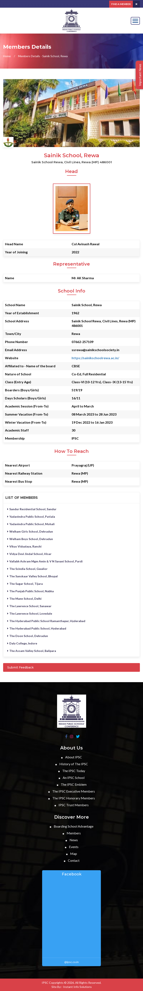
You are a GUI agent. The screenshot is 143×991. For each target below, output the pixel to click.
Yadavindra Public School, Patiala (31, 516)
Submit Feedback (20, 667)
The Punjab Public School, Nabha (30, 591)
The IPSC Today (71, 771)
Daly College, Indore (22, 643)
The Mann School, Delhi (24, 598)
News (71, 840)
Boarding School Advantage (71, 826)
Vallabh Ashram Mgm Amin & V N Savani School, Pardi (45, 561)
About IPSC (71, 757)
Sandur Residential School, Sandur (31, 509)
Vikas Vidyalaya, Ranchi (24, 546)
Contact (71, 860)
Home (7, 56)
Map (71, 854)
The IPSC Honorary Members (71, 798)
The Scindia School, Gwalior (27, 568)
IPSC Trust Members (71, 805)
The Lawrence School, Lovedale (29, 613)
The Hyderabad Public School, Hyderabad (36, 628)
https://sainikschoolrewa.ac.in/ (95, 358)
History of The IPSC (71, 764)
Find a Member (121, 4)
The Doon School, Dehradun (27, 636)
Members (71, 833)
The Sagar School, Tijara (25, 583)
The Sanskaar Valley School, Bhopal (32, 576)
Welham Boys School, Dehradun (30, 539)
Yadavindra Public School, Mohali (31, 524)
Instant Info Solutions (77, 987)
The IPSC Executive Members (71, 791)
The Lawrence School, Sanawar (29, 606)
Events (71, 847)
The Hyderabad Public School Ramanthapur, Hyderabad (46, 621)
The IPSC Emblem (72, 784)
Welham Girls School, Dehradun (30, 531)
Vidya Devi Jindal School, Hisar (29, 554)
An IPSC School (71, 778)
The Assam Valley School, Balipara (31, 651)
